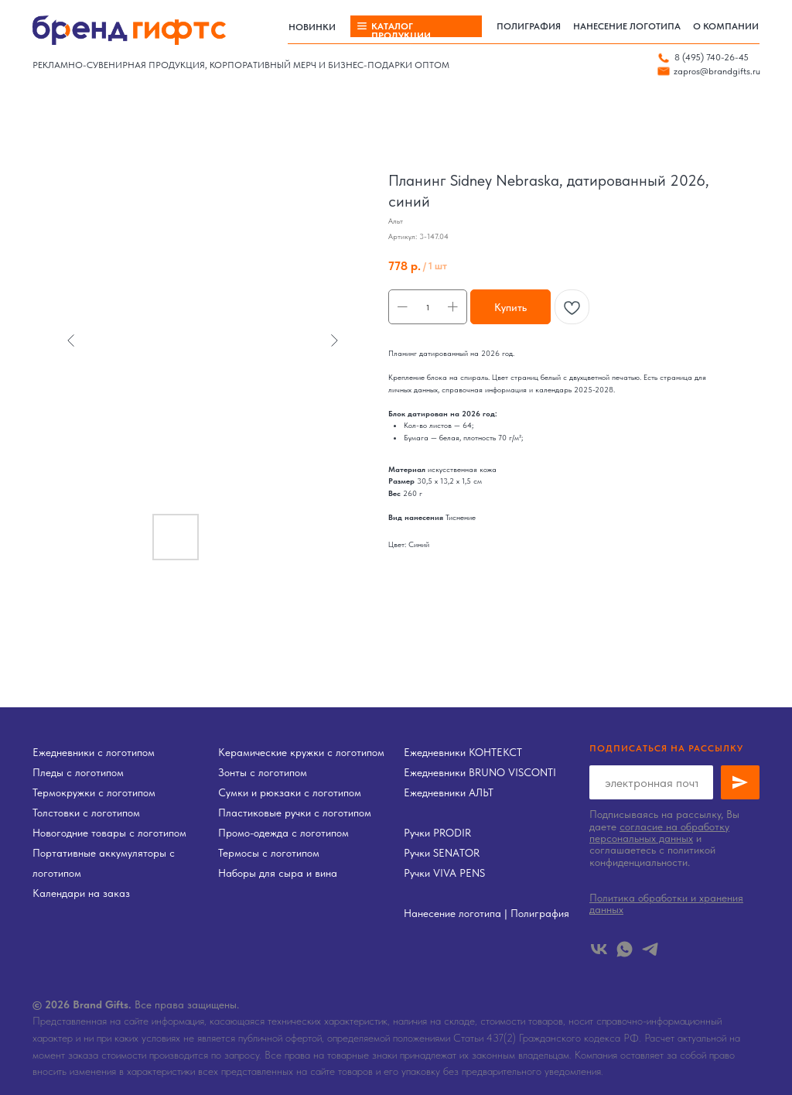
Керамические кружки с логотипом (301, 752)
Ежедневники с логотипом (93, 752)
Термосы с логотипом (268, 853)
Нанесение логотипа (452, 913)
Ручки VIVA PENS (444, 873)
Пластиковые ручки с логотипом (294, 812)
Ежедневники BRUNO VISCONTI (480, 772)
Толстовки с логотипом (86, 812)
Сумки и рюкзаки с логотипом (289, 792)
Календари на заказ (81, 893)
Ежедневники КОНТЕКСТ (463, 752)
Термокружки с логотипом (93, 792)
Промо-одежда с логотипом (283, 832)
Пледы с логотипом (78, 772)
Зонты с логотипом (262, 772)
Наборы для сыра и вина (277, 873)
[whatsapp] (624, 949)
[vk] (599, 949)
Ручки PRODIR (437, 832)
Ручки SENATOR (442, 853)
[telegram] (650, 949)
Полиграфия (539, 913)
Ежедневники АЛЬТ (448, 792)
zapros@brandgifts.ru (717, 71)
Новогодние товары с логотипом (109, 832)
